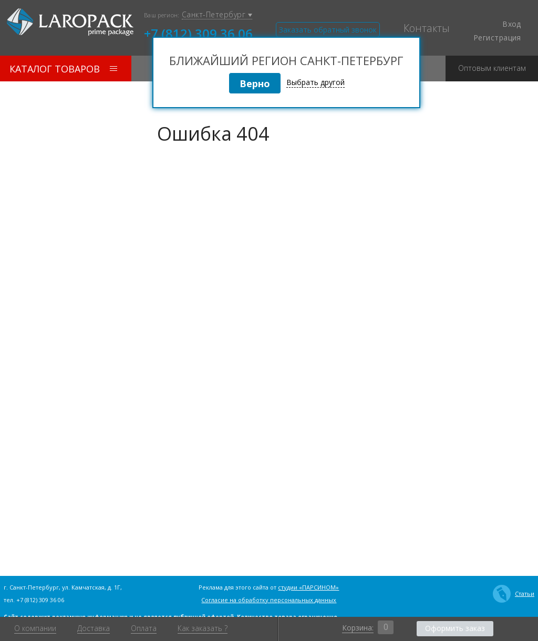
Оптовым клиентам (492, 64)
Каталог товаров (63, 68)
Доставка (93, 628)
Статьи (513, 594)
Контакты (427, 28)
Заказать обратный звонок (328, 30)
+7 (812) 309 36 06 (198, 32)
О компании (35, 628)
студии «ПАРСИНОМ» (308, 587)
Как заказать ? (202, 628)
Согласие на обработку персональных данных (268, 600)
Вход (505, 24)
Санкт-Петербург (217, 14)
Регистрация (497, 38)
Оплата (144, 628)
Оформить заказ (455, 628)
